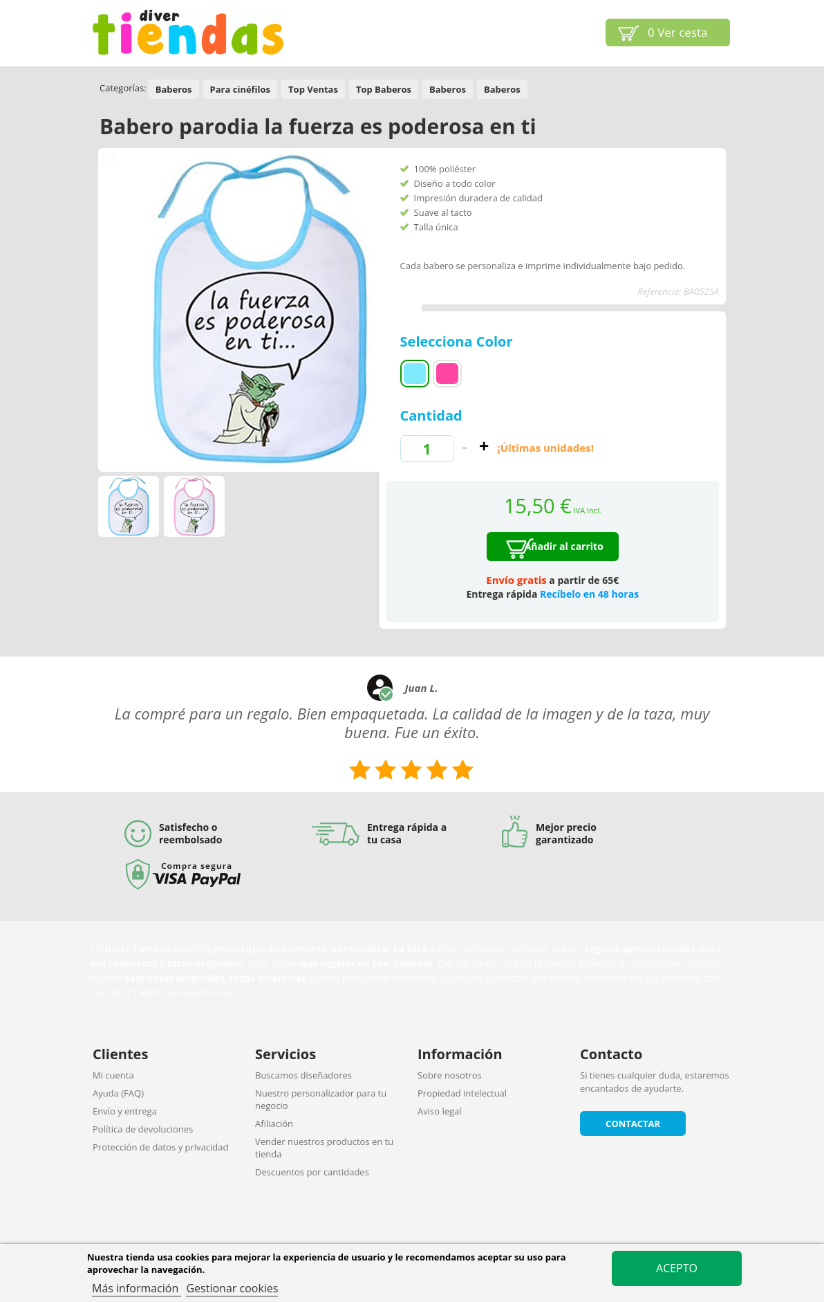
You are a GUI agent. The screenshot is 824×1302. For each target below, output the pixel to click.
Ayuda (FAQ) (118, 1093)
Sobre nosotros (450, 1075)
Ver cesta (678, 32)
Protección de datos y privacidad (160, 1147)
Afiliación (274, 1123)
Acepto (676, 1268)
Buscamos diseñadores (303, 1075)
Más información (136, 1288)
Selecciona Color (458, 341)
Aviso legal (440, 1111)
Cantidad (431, 415)
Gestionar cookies (232, 1288)
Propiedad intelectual (462, 1093)
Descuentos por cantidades (312, 1172)
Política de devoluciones (143, 1129)
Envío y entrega (125, 1111)
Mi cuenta (113, 1075)
